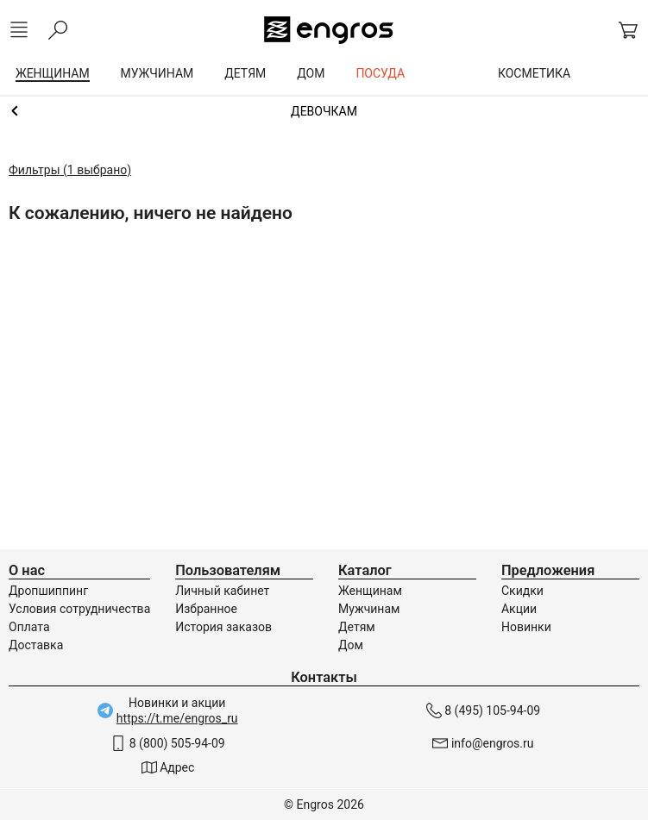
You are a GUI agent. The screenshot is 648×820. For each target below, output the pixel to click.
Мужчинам (368, 609)
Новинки (526, 627)
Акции (519, 609)
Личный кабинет (222, 591)
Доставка (36, 645)
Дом (350, 645)
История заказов (223, 627)
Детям (356, 627)
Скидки (522, 591)
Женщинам (370, 591)
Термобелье (324, 111)
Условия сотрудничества (79, 609)
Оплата (29, 627)
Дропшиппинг (48, 591)
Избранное (206, 609)
